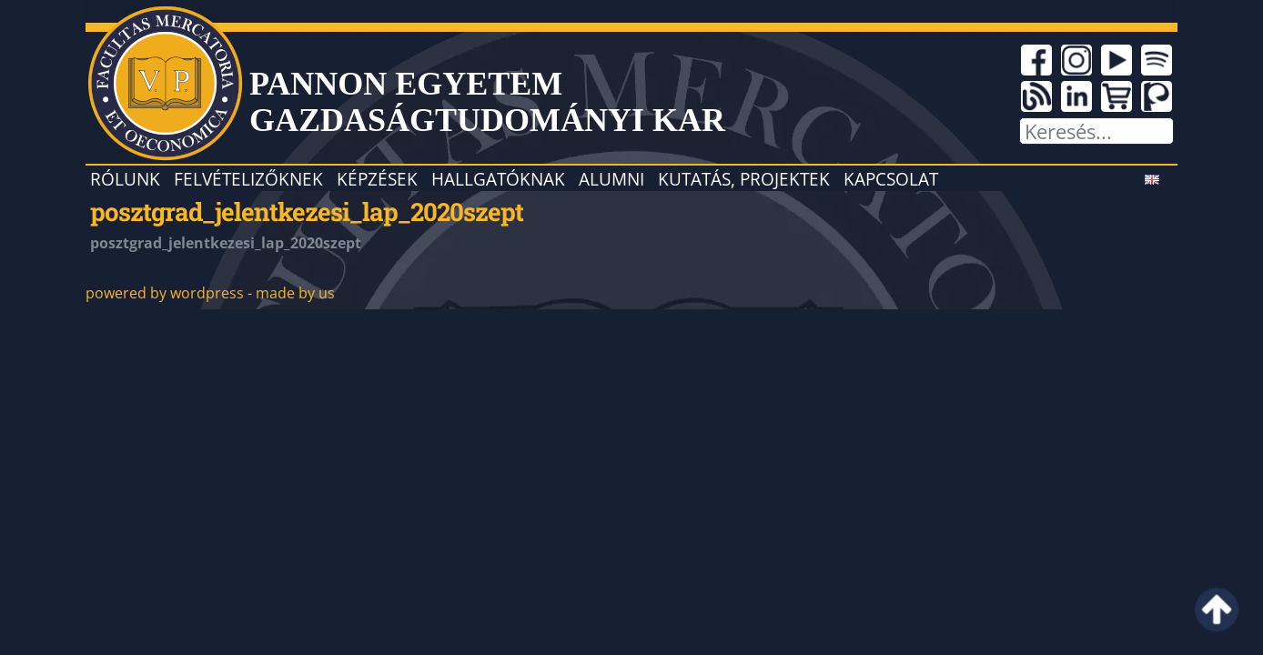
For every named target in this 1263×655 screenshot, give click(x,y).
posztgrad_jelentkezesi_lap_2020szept (306, 211)
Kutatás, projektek (744, 178)
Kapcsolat (891, 178)
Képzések (377, 178)
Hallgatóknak (498, 178)
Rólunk (125, 178)
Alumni (611, 178)
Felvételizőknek (248, 178)
